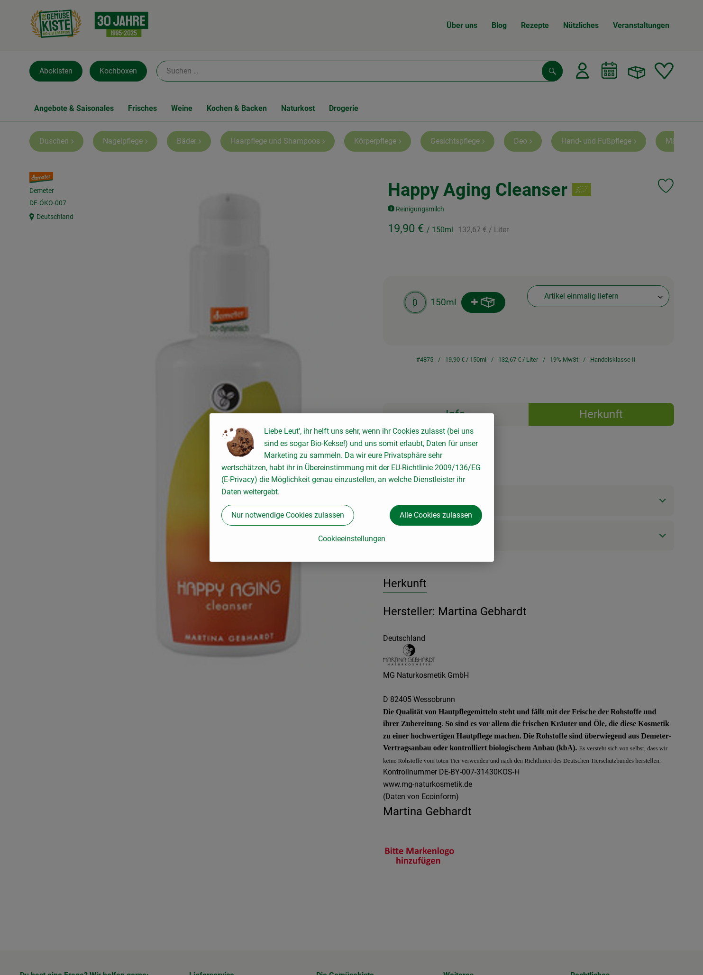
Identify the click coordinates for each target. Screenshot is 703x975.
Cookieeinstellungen (351, 538)
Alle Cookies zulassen (436, 514)
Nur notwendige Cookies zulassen (287, 514)
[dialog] (351, 487)
